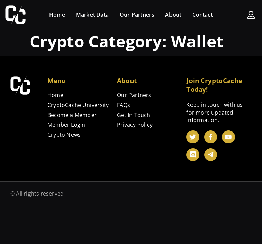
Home (57, 14)
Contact (202, 14)
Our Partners (137, 14)
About (173, 14)
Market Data (92, 14)
